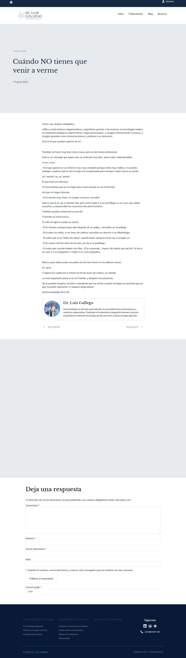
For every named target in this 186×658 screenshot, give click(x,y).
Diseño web (140, 651)
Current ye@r (34, 587)
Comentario (32, 505)
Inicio (120, 13)
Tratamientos (135, 13)
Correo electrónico (36, 549)
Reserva (162, 13)
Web (28, 559)
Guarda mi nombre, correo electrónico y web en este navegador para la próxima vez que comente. (80, 570)
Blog (150, 13)
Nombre (31, 538)
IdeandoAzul (156, 651)
